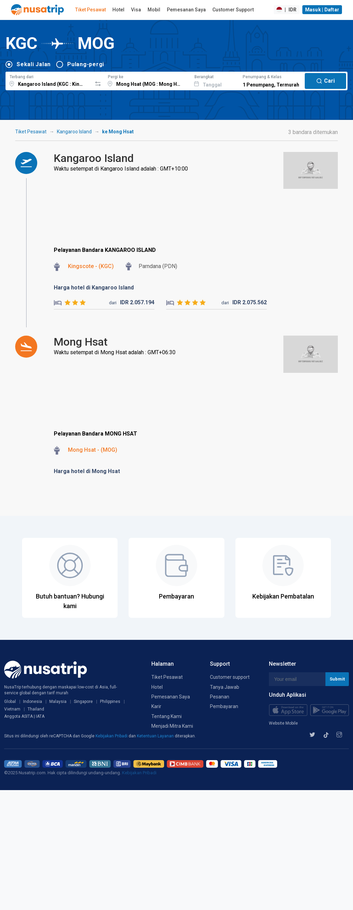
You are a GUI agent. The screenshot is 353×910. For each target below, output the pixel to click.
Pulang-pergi (85, 64)
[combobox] (49, 80)
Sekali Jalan (34, 64)
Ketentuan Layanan (156, 736)
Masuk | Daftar (322, 9)
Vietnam (12, 709)
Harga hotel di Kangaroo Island (94, 287)
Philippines (110, 701)
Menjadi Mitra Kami (172, 726)
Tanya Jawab (224, 687)
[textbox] (49, 80)
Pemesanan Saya (186, 9)
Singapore (83, 701)
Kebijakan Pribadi (112, 736)
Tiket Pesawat (90, 9)
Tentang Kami (166, 716)
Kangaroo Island (74, 131)
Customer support (230, 677)
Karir (156, 706)
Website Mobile (283, 723)
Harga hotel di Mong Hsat (87, 471)
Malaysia (58, 701)
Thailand (36, 709)
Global (10, 701)
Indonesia (32, 701)
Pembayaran (224, 706)
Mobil (154, 9)
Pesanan (219, 696)
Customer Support (233, 9)
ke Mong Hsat (118, 131)
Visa (136, 9)
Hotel (118, 9)
